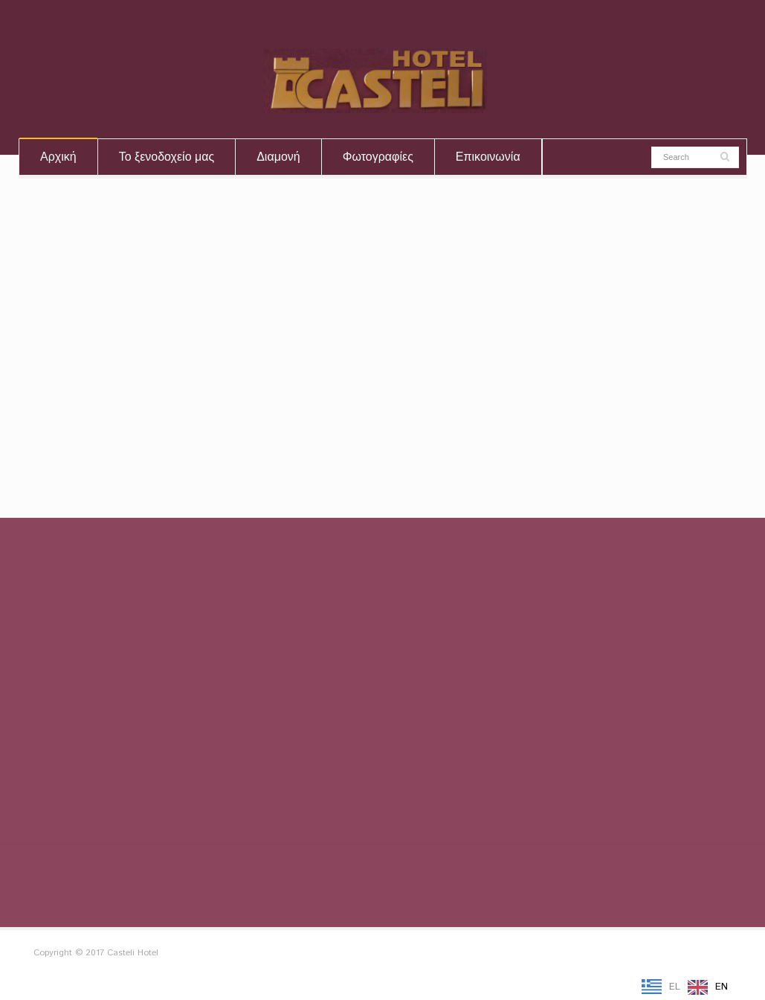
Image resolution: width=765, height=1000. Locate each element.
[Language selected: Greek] (688, 987)
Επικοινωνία (488, 156)
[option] (707, 987)
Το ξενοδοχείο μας (167, 156)
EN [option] (721, 987)
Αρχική (58, 156)
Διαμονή (278, 156)
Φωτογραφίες (378, 156)
